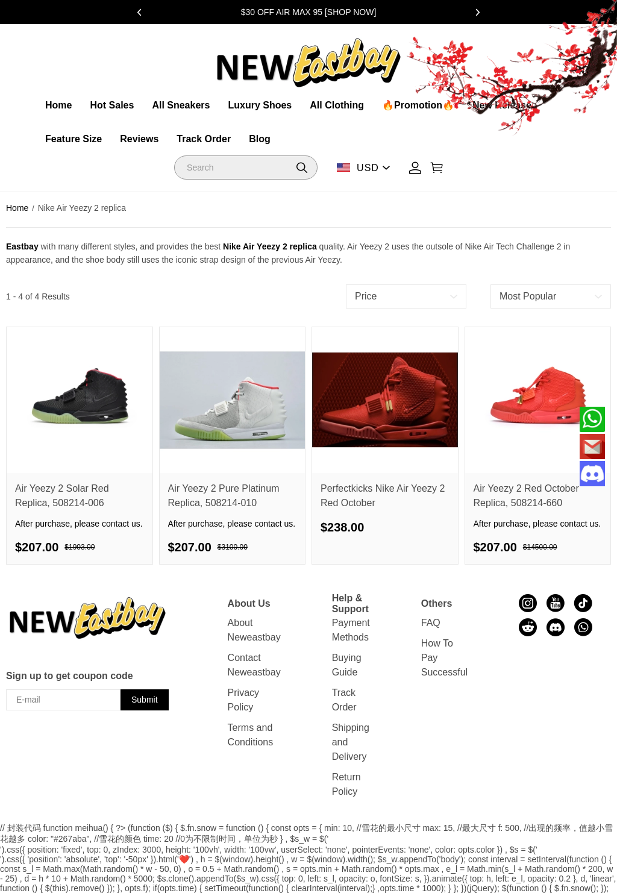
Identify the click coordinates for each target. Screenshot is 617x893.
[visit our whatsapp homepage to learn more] (583, 627)
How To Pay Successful (444, 657)
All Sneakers (181, 105)
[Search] (246, 167)
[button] (301, 167)
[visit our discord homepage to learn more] (556, 627)
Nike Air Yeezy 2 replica (270, 246)
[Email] (592, 446)
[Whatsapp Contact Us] (592, 419)
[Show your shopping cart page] (437, 167)
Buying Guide (347, 665)
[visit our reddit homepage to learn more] (528, 627)
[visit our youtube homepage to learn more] (556, 603)
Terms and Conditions (251, 734)
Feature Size (73, 139)
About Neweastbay (254, 630)
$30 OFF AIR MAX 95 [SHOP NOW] (309, 12)
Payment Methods (351, 630)
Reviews (139, 139)
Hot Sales (112, 105)
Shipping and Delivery (350, 742)
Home (58, 105)
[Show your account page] (415, 167)
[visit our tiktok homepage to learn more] (583, 603)
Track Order (204, 139)
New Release (501, 105)
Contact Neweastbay (254, 665)
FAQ (430, 623)
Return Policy (346, 784)
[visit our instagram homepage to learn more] (528, 603)
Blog (260, 139)
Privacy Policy (243, 700)
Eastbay (22, 246)
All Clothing (337, 105)
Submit (144, 699)
